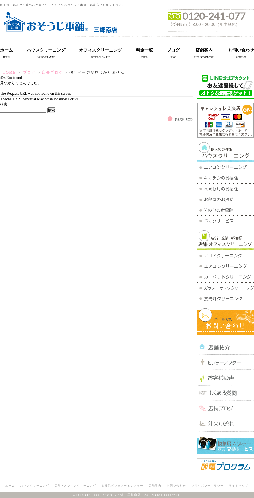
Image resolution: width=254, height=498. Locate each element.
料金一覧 (144, 50)
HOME (9, 72)
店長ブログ (52, 72)
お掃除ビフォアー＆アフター (122, 485)
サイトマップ (238, 485)
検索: (4, 104)
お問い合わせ (241, 50)
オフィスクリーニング (100, 50)
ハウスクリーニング (46, 50)
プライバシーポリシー (207, 485)
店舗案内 (204, 50)
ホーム (6, 50)
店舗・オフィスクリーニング (75, 485)
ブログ (173, 50)
